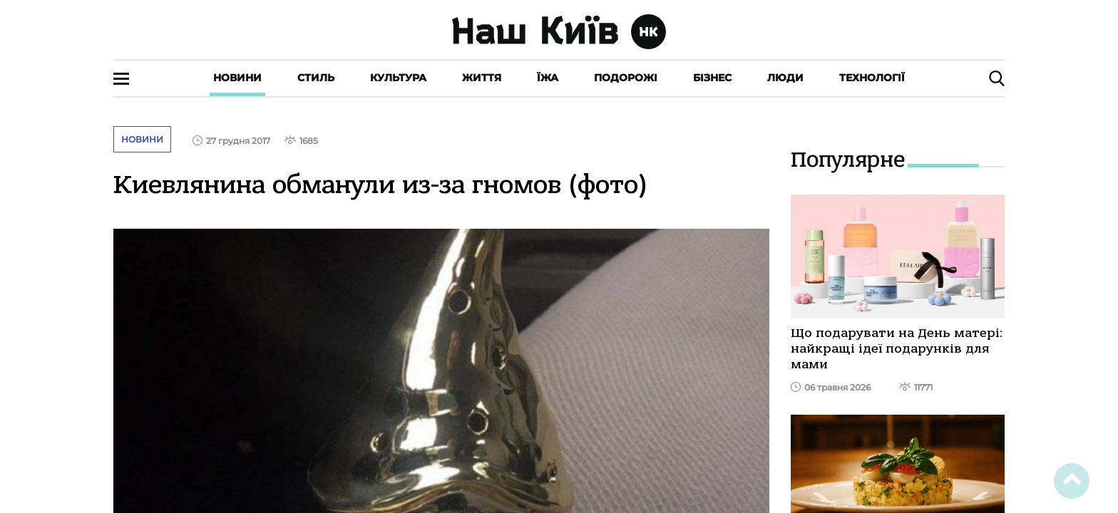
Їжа (547, 77)
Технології (872, 77)
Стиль (315, 77)
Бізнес (712, 77)
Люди (785, 77)
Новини (237, 77)
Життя (481, 77)
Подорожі (625, 77)
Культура (398, 77)
